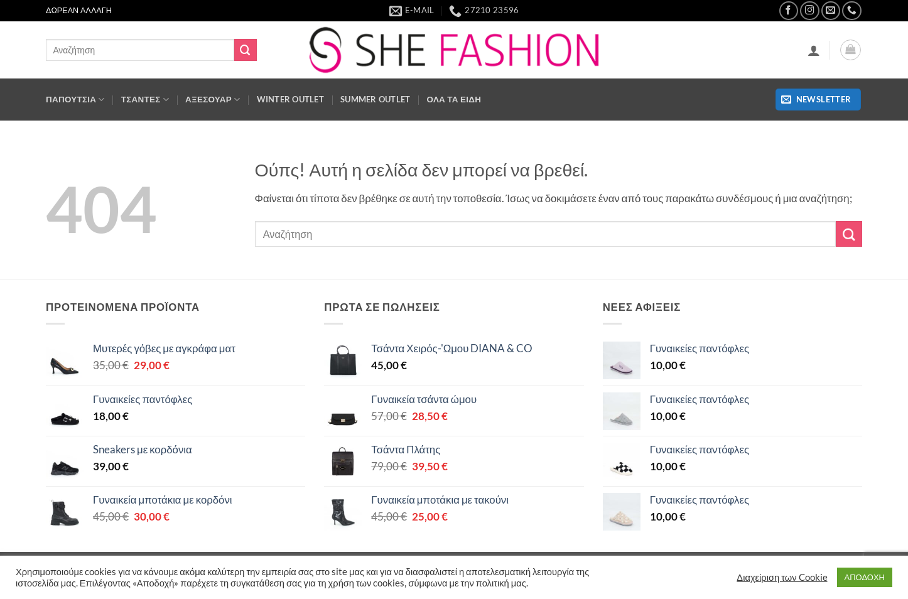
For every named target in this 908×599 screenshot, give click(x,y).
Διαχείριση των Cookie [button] (782, 577)
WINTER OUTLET (291, 99)
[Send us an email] (831, 11)
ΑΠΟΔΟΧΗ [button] (865, 577)
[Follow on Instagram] (809, 11)
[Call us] (852, 11)
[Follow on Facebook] (789, 11)
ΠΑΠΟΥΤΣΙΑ (75, 99)
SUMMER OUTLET (375, 99)
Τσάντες (145, 99)
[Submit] (245, 50)
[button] (814, 50)
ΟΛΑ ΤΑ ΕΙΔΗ (454, 99)
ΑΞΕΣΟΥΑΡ (213, 99)
